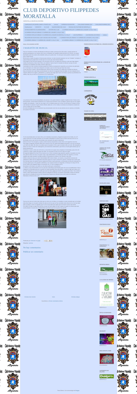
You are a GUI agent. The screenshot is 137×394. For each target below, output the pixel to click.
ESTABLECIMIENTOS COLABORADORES (35, 29)
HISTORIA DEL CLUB (54, 29)
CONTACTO (38, 27)
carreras (56, 24)
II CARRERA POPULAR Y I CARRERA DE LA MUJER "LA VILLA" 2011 (79, 29)
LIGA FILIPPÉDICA (77, 35)
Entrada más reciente (30, 297)
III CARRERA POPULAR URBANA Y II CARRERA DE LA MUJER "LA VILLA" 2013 (44, 32)
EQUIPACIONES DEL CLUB (59, 27)
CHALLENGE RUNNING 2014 (85, 24)
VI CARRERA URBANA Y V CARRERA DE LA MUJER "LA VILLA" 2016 (42, 40)
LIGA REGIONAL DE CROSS (93, 35)
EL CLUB (46, 27)
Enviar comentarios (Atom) (56, 301)
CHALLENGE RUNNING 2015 (102, 24)
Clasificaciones (28, 27)
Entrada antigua (75, 297)
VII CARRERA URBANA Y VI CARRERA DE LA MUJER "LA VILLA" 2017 (79, 40)
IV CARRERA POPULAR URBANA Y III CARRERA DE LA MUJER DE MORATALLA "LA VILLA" (47, 35)
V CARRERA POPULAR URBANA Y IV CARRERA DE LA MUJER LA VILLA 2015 (79, 37)
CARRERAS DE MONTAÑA (67, 24)
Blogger (77, 390)
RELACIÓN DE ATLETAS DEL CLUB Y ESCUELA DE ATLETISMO (41, 37)
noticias (105, 35)
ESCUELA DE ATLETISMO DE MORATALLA (79, 27)
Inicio (53, 297)
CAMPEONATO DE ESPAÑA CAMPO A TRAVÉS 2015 (38, 24)
